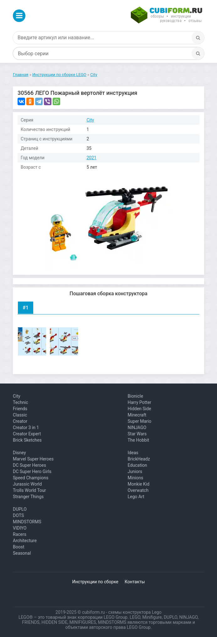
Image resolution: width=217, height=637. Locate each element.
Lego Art (136, 496)
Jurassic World (27, 484)
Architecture (25, 540)
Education (137, 465)
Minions (135, 477)
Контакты (135, 581)
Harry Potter (139, 402)
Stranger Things (28, 496)
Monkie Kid (138, 484)
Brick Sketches (27, 440)
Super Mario (139, 421)
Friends (20, 408)
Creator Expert (27, 433)
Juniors (135, 471)
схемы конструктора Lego (134, 612)
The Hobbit (138, 440)
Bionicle (135, 396)
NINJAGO (137, 427)
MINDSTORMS (27, 521)
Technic (20, 402)
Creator (20, 421)
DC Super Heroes (29, 465)
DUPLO (20, 509)
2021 (91, 157)
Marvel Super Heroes (33, 458)
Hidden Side (139, 408)
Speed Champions (30, 477)
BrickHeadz (139, 458)
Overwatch (138, 490)
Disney (19, 452)
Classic (20, 414)
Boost (18, 546)
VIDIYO (19, 528)
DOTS (18, 515)
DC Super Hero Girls (32, 471)
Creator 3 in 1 (26, 427)
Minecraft (137, 414)
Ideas (133, 452)
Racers (19, 534)
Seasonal (22, 553)
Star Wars (137, 433)
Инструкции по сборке (95, 581)
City (90, 119)
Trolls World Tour (29, 490)
